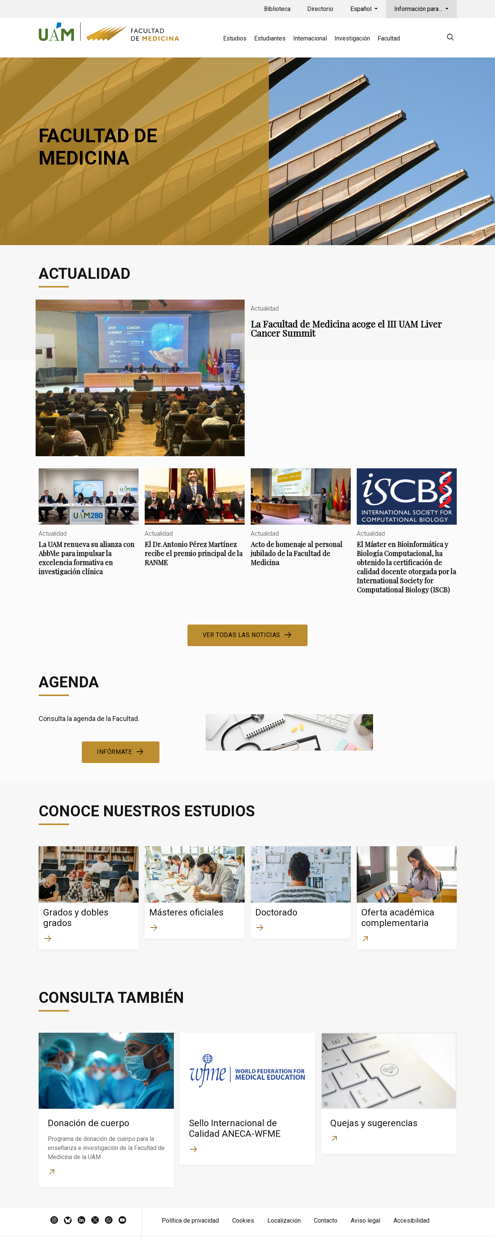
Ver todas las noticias (241, 635)
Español (361, 8)
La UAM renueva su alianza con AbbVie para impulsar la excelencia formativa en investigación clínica (89, 528)
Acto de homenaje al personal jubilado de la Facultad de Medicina (301, 523)
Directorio (320, 8)
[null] (450, 38)
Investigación (352, 38)
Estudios (235, 38)
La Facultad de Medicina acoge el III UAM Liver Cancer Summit (248, 378)
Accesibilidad (411, 1220)
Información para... (418, 8)
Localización (284, 1220)
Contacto (325, 1220)
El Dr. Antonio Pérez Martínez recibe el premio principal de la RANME (195, 523)
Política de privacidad (190, 1220)
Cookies (243, 1220)
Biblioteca (277, 8)
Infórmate (114, 751)
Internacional (310, 38)
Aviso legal (365, 1220)
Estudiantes (270, 38)
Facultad (389, 38)
